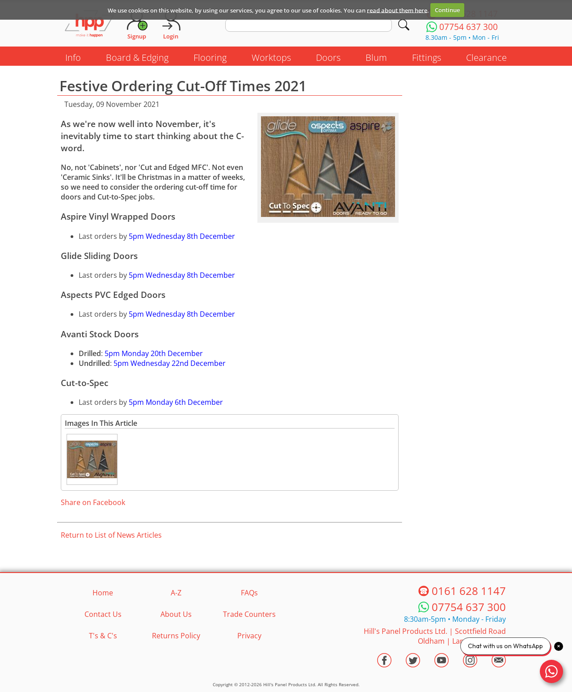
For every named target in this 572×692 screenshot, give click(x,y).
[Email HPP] (499, 660)
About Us (176, 614)
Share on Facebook (93, 502)
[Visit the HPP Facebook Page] (384, 660)
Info (73, 57)
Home (103, 593)
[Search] (403, 24)
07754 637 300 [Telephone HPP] (469, 606)
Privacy (249, 636)
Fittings (426, 57)
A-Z (176, 593)
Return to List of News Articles (111, 535)
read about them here (397, 10)
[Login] (171, 24)
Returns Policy (176, 636)
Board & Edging (137, 57)
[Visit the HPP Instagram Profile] (470, 660)
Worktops (271, 57)
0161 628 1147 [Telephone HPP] (469, 590)
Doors (328, 57)
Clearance (486, 57)
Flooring (210, 57)
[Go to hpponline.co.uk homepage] (89, 24)
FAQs (249, 593)
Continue (447, 10)
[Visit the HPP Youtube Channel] (441, 660)
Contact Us (103, 614)
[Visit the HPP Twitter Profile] (413, 660)
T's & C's (103, 636)
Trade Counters (249, 614)
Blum (376, 57)
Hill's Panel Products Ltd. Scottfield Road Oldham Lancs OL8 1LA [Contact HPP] (435, 636)
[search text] (308, 25)
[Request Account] (137, 24)
